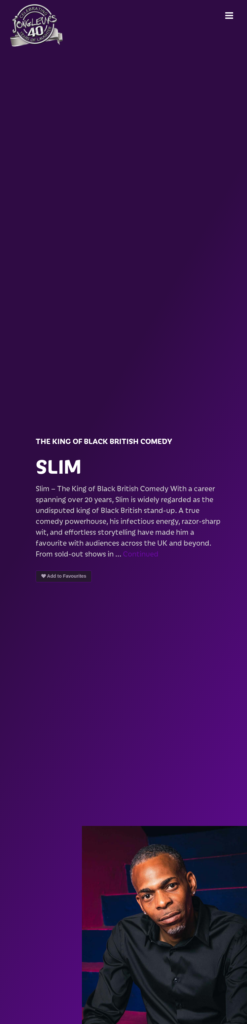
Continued (141, 554)
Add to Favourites (63, 576)
